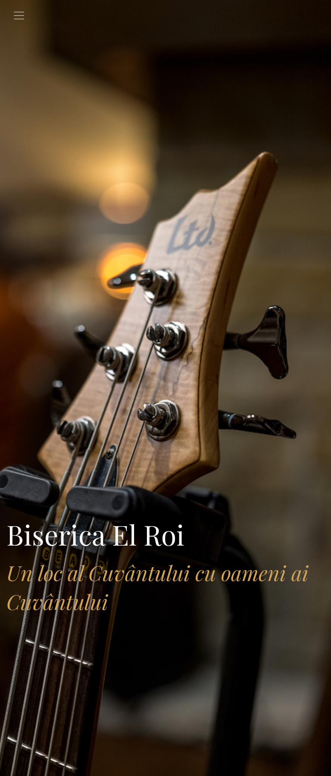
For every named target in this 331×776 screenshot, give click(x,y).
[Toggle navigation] (19, 15)
